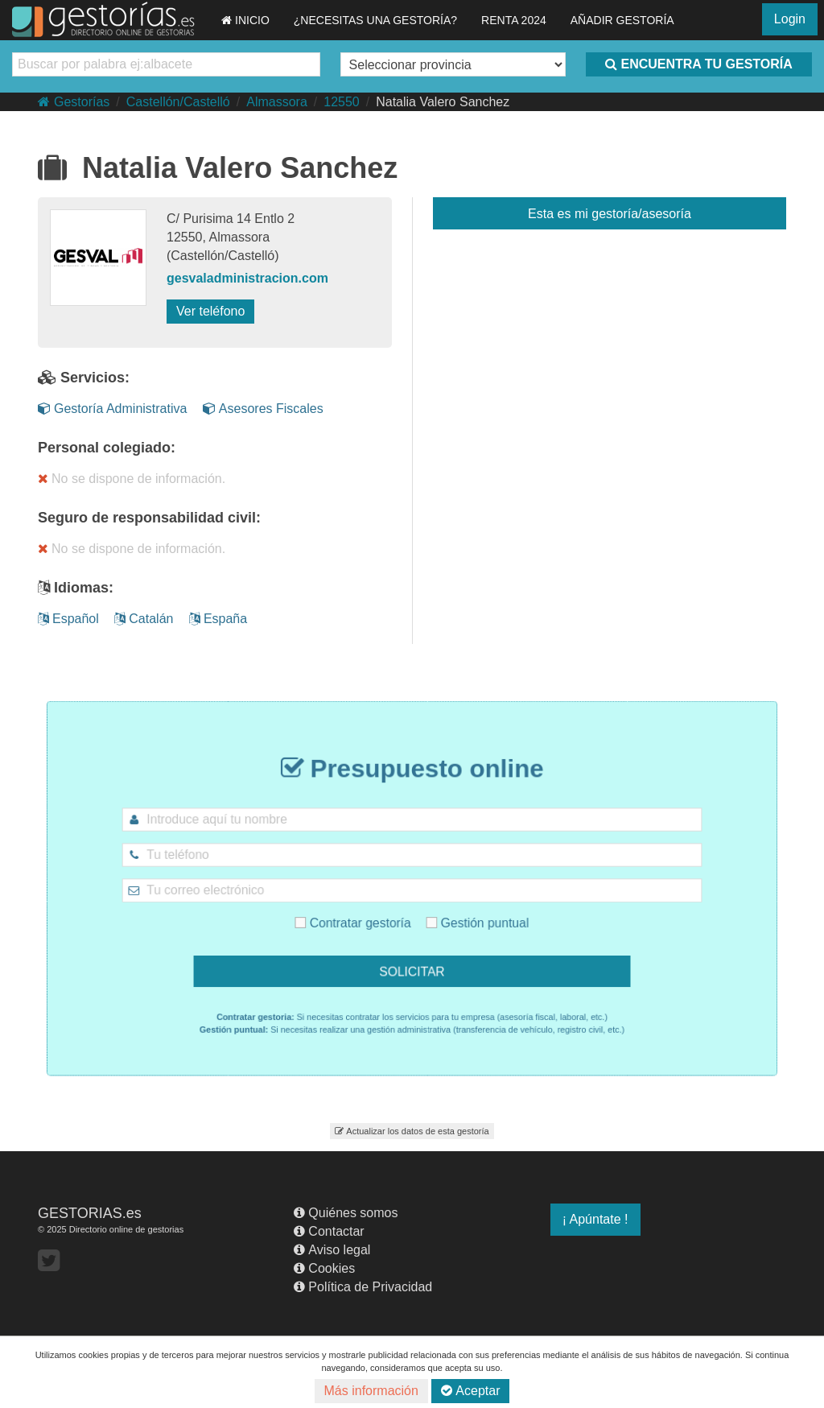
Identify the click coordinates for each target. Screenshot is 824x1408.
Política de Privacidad (363, 1287)
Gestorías (73, 102)
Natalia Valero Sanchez (442, 102)
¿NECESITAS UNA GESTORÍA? (375, 20)
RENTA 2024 (513, 20)
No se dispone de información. (131, 478)
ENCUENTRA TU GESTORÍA (698, 64)
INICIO (245, 20)
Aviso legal (332, 1250)
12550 (341, 102)
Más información (371, 1391)
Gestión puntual (462, 915)
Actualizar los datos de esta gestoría (411, 1131)
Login (789, 19)
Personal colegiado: (106, 448)
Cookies (324, 1268)
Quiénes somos (346, 1213)
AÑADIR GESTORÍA (622, 20)
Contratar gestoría (367, 915)
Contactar (329, 1231)
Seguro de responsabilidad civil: (149, 518)
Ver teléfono (210, 311)
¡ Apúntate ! (595, 1219)
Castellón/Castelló (178, 102)
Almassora (276, 102)
